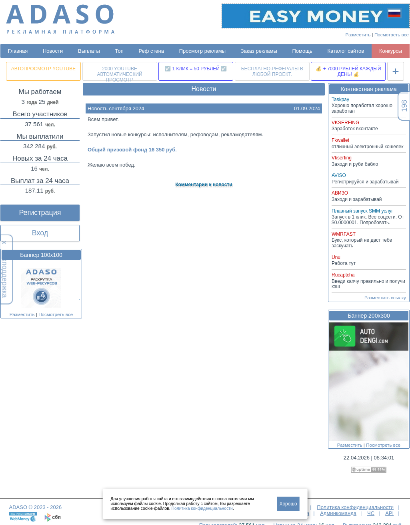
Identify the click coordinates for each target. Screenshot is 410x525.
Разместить (358, 34)
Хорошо (288, 504)
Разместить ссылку (385, 297)
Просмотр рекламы (202, 51)
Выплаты (89, 51)
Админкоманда (338, 513)
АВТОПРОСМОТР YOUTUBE (43, 69)
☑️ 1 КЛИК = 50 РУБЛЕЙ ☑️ (196, 69)
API (389, 513)
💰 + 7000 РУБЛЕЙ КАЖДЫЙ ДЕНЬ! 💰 (348, 71)
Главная (18, 51)
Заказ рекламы (259, 51)
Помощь (302, 51)
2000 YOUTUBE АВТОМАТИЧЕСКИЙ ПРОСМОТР (119, 73)
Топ (119, 51)
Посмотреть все (391, 34)
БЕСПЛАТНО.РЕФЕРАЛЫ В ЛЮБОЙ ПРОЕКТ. (272, 71)
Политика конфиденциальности (355, 507)
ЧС (370, 513)
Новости (53, 51)
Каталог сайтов (345, 51)
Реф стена (151, 51)
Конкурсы (390, 51)
